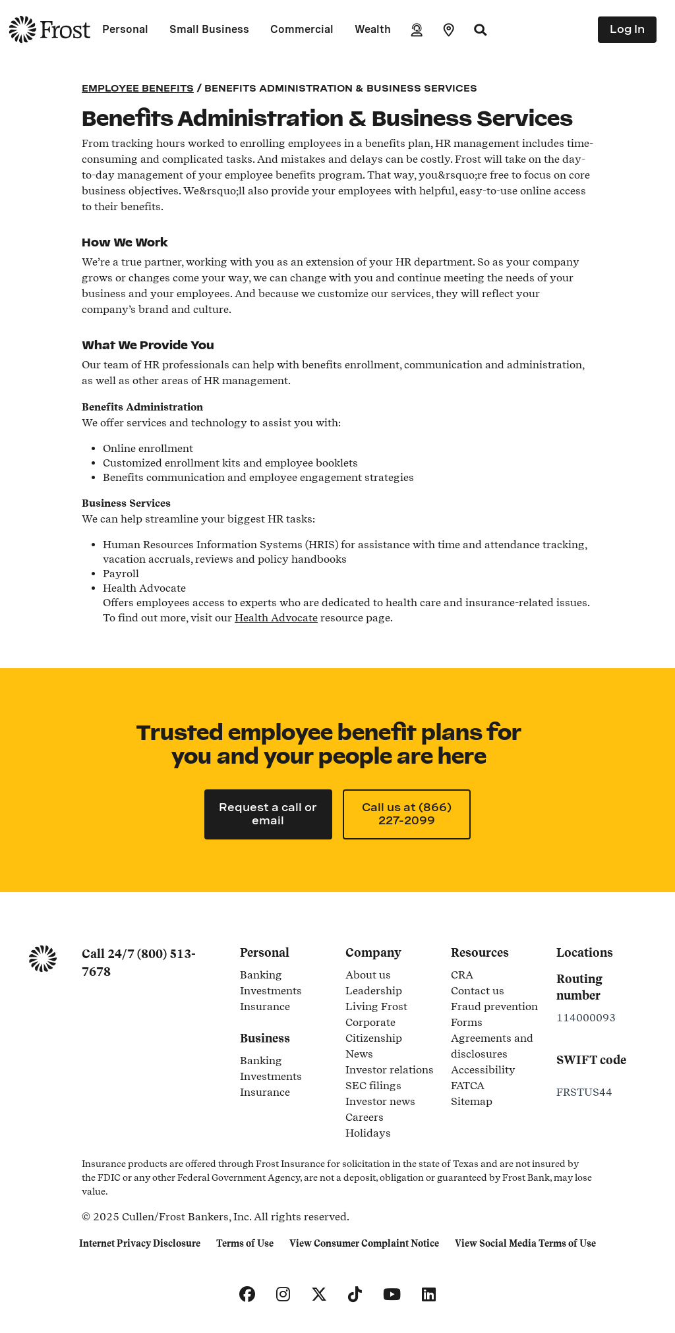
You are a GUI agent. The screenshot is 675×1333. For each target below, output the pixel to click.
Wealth (373, 29)
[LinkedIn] (428, 1295)
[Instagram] (283, 1295)
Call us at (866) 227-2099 (407, 814)
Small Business (209, 29)
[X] (319, 1295)
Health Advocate (276, 617)
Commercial (302, 29)
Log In (627, 29)
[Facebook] (247, 1295)
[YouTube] (391, 1295)
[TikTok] (355, 1295)
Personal (125, 29)
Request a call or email (268, 814)
